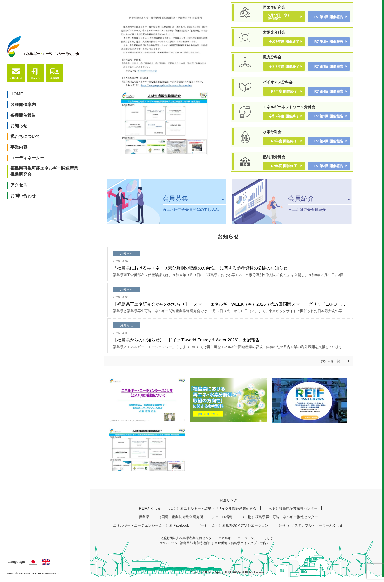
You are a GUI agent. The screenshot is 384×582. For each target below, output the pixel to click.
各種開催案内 (25, 71)
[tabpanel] (166, 90)
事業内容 (20, 114)
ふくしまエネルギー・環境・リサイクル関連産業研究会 (213, 514)
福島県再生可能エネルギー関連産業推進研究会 (37, 138)
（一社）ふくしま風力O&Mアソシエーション (233, 530)
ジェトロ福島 (222, 522)
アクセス (20, 152)
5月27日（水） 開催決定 (283, 17)
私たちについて (27, 103)
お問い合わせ (25, 162)
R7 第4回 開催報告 (328, 94)
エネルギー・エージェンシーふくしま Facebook (151, 530)
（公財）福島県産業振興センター (291, 514)
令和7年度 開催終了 (284, 42)
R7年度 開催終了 (284, 94)
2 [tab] (172, 171)
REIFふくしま (150, 514)
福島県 (144, 522)
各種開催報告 (25, 82)
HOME (18, 60)
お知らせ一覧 (330, 366)
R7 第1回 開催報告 (328, 17)
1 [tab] (160, 171)
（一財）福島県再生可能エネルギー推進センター (279, 522)
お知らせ (20, 93)
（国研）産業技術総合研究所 (180, 522)
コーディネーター (29, 124)
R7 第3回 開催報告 (328, 42)
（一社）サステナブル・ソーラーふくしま (310, 530)
